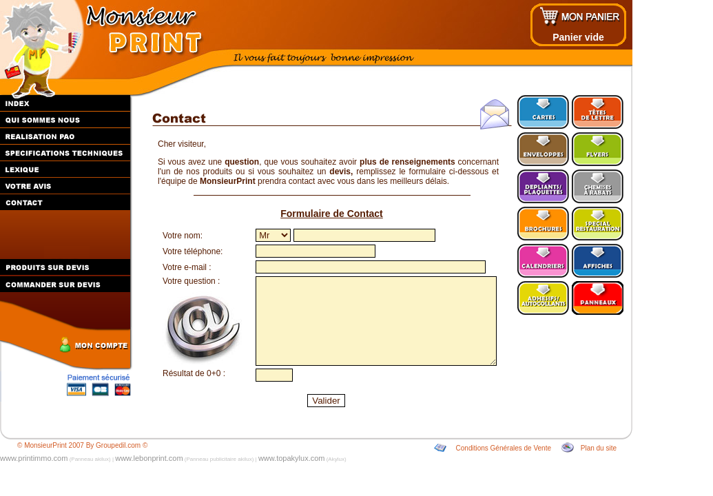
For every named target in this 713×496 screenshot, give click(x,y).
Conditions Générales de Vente (503, 448)
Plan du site (599, 448)
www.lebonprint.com (149, 458)
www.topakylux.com (291, 458)
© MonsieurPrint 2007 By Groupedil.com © (82, 445)
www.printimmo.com (34, 458)
